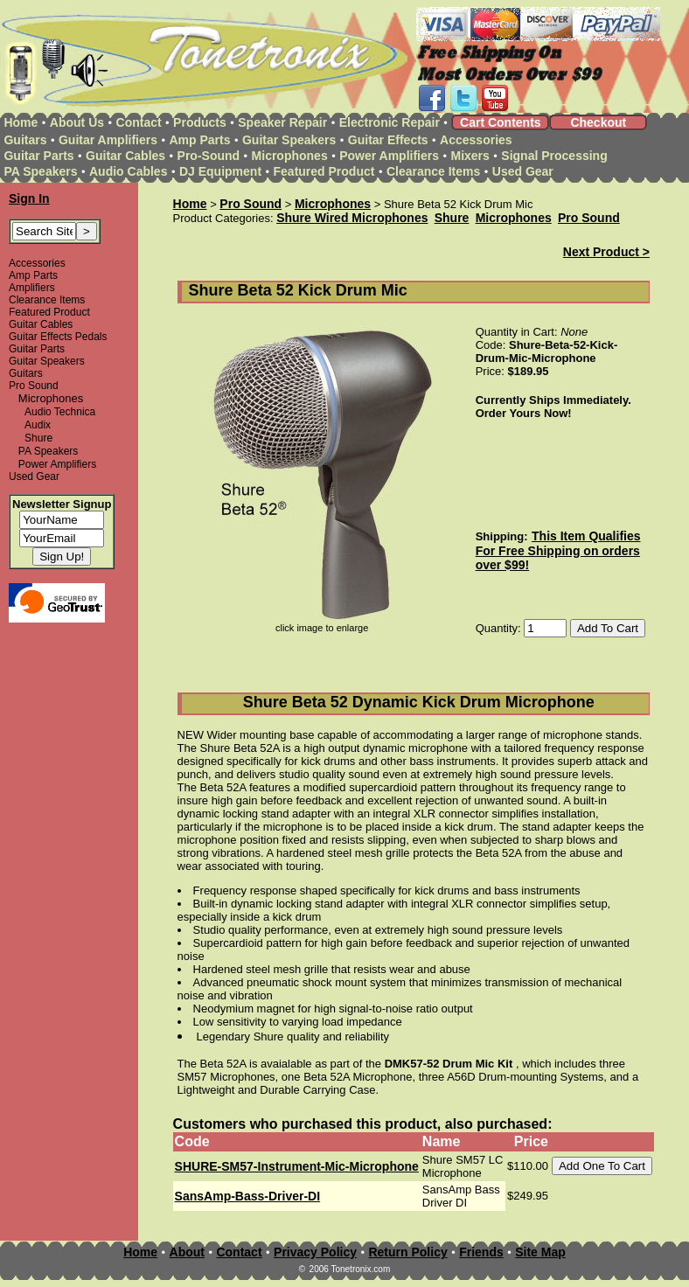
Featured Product (324, 171)
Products (199, 122)
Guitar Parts (38, 156)
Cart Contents (500, 122)
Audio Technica (59, 412)
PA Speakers (40, 171)
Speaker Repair (282, 122)
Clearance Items (433, 171)
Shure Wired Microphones (352, 218)
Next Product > (606, 252)
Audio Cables (128, 171)
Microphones (290, 156)
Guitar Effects (388, 140)
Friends (481, 1252)
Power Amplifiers (389, 156)
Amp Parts (199, 140)
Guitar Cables (125, 156)
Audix (37, 425)
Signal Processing (554, 156)
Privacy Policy (315, 1252)
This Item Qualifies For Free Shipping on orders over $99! (558, 550)
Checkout (598, 122)
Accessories (476, 140)
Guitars (24, 140)
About (187, 1252)
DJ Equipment (220, 171)
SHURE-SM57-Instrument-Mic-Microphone (297, 1166)
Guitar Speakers (289, 140)
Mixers (470, 156)
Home (20, 122)
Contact (139, 122)
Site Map (540, 1252)
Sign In (29, 198)
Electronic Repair (389, 122)
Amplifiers (32, 288)
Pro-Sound (208, 156)
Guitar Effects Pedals (58, 336)
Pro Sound (34, 385)
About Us (77, 122)
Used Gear (522, 171)
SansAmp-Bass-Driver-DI (248, 1196)
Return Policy (407, 1252)
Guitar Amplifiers (108, 140)
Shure (38, 438)
